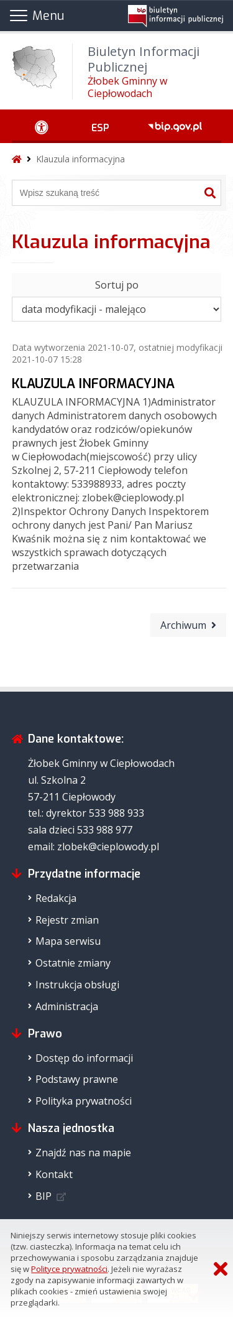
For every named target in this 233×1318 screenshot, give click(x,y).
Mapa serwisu (68, 941)
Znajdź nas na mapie (83, 1152)
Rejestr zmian (67, 920)
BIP (43, 1196)
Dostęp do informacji (84, 1058)
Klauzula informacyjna (80, 159)
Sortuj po (117, 285)
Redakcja (55, 898)
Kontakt (54, 1174)
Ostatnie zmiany (73, 963)
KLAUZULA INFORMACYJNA (93, 383)
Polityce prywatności (69, 1268)
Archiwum (183, 625)
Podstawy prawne (76, 1079)
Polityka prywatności (83, 1101)
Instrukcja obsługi (77, 984)
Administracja (66, 1006)
